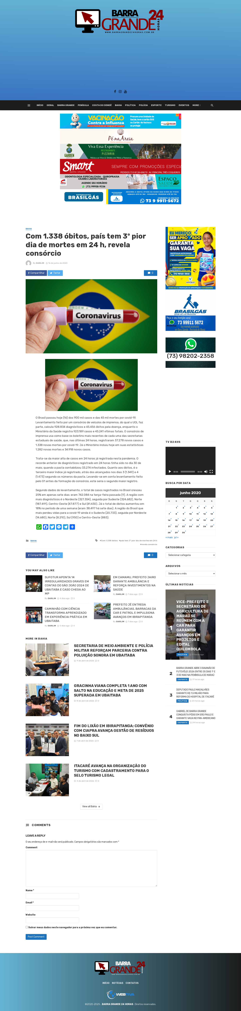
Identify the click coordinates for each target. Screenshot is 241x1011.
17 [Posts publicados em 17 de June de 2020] (190, 520)
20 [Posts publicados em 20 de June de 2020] (211, 520)
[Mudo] (206, 471)
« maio (169, 537)
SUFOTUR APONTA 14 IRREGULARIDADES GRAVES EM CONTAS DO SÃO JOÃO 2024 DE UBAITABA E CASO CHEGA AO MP (67, 585)
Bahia (118, 105)
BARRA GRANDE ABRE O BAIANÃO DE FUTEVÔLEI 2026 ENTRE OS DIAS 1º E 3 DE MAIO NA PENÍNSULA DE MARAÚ (195, 671)
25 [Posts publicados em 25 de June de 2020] (197, 526)
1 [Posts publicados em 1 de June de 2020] (176, 508)
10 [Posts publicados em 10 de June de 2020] (190, 514)
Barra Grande (65, 105)
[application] (191, 461)
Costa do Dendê (102, 105)
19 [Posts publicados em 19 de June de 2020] (204, 520)
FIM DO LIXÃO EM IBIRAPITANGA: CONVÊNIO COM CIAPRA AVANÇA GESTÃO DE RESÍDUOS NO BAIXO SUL (114, 730)
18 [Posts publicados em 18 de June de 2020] (197, 520)
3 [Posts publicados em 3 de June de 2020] (190, 508)
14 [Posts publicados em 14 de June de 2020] (169, 520)
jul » (176, 537)
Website (30, 914)
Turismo (170, 105)
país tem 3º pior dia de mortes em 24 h (138, 540)
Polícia (143, 105)
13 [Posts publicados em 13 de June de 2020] (212, 514)
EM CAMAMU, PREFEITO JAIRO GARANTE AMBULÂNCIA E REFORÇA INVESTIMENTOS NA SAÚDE (134, 583)
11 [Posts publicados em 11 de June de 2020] (198, 514)
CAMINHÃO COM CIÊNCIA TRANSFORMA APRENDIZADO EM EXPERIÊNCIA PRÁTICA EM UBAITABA (66, 615)
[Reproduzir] (170, 471)
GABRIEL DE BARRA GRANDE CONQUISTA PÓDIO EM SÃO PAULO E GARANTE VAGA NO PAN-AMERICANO (195, 715)
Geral (50, 105)
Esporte (156, 105)
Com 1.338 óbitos (109, 540)
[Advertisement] (121, 60)
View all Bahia (91, 806)
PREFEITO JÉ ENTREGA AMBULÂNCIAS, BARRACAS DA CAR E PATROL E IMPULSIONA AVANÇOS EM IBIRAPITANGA (134, 611)
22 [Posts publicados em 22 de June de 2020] (176, 526)
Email (30, 902)
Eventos (184, 105)
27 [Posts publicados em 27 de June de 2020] (211, 526)
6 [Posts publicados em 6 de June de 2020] (212, 508)
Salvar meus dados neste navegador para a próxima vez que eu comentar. (72, 927)
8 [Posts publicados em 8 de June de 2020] (176, 514)
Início (40, 105)
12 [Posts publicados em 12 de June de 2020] (204, 514)
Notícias (117, 983)
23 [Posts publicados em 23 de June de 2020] (183, 526)
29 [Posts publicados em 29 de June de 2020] (176, 532)
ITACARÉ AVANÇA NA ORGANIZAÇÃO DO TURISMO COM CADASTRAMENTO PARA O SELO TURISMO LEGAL (111, 770)
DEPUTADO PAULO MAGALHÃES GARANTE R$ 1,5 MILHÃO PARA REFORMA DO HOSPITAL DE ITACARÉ (195, 693)
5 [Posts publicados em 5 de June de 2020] (204, 508)
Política (130, 105)
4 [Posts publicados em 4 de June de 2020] (197, 508)
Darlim (40, 263)
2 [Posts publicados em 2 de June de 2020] (183, 508)
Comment (31, 847)
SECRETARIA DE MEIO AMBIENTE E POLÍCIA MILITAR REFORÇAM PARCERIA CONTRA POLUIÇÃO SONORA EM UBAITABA (113, 650)
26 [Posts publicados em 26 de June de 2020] (204, 526)
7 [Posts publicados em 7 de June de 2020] (169, 514)
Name (30, 890)
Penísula (83, 105)
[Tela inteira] (211, 471)
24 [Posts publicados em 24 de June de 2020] (190, 526)
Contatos (132, 983)
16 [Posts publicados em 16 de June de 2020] (183, 520)
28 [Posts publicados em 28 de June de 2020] (169, 532)
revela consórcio (149, 544)
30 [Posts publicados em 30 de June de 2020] (183, 532)
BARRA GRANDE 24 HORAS (117, 1004)
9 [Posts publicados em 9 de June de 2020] (183, 514)
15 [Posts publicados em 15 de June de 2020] (176, 520)
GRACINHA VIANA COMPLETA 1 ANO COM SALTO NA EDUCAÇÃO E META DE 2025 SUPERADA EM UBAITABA (110, 690)
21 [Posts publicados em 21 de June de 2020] (169, 526)
